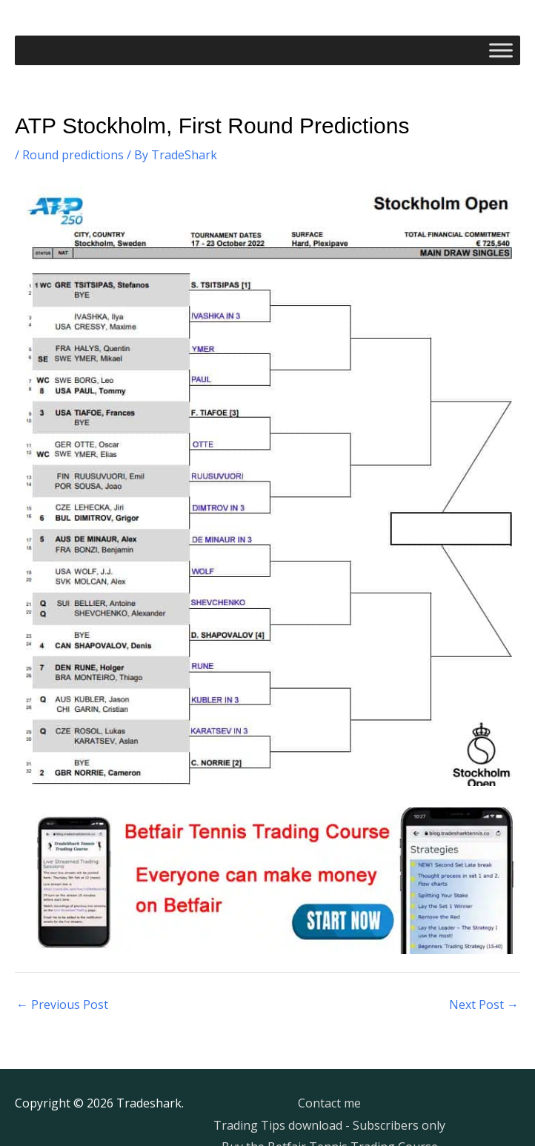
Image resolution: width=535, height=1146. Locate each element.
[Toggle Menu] (501, 50)
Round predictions (73, 155)
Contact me (329, 1103)
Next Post (484, 1004)
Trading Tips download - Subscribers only (329, 1125)
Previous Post (62, 1004)
